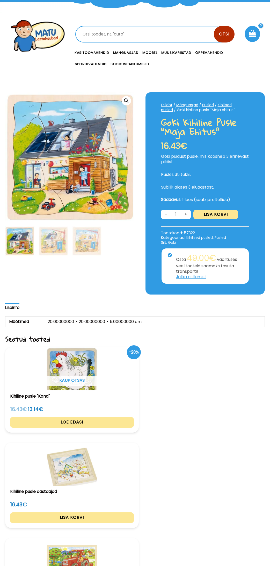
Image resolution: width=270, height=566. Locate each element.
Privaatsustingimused (239, 516)
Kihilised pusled (200, 237)
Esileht (167, 105)
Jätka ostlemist (192, 277)
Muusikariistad (176, 52)
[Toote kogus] (176, 214)
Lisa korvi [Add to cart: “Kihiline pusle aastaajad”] (82, 435)
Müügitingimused (236, 533)
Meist (171, 522)
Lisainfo (12, 308)
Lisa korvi (217, 214)
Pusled (210, 105)
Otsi (224, 34)
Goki (172, 242)
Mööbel (149, 52)
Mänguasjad (126, 52)
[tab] (12, 308)
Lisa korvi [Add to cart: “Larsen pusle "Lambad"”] (241, 435)
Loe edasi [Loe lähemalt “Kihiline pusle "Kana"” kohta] (29, 435)
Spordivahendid (91, 64)
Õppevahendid (209, 52)
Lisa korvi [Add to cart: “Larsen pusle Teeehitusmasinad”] (188, 435)
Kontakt (174, 511)
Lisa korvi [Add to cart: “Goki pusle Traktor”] (135, 435)
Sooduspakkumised (130, 64)
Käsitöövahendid (92, 52)
